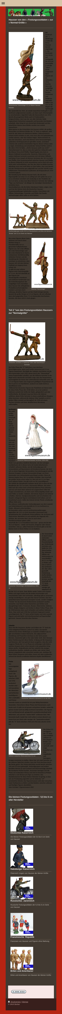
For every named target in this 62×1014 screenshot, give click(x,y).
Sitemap (25, 1002)
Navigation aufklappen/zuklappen (31, 3)
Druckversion (14, 1002)
